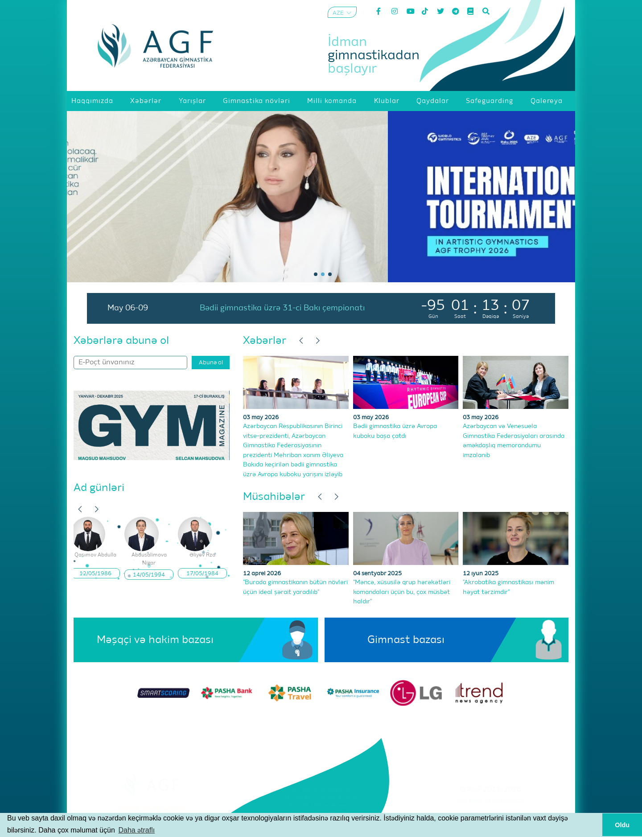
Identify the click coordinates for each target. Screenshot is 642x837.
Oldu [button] (622, 825)
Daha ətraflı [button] (136, 830)
